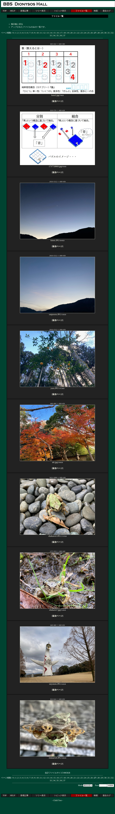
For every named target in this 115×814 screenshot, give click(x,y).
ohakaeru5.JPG (57, 535)
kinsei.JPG (57, 239)
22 (78, 33)
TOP (4, 11)
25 (88, 33)
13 (48, 33)
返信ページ (57, 101)
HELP (12, 11)
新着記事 (24, 11)
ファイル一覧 (81, 11)
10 (37, 33)
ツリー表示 (40, 11)
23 (81, 33)
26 (92, 33)
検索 (96, 11)
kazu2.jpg (57, 94)
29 (102, 33)
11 (41, 33)
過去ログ (107, 11)
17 (61, 33)
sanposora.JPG (57, 313)
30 (105, 33)
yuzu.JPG (57, 387)
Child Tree (57, 800)
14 (51, 33)
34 (54, 35)
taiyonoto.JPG (57, 683)
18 (65, 33)
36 (61, 35)
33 (51, 35)
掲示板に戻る (17, 24)
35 (58, 35)
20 (71, 33)
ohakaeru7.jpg (57, 609)
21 (75, 33)
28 (98, 33)
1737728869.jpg (57, 165)
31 (109, 33)
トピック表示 (60, 11)
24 (85, 33)
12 (44, 33)
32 (112, 33)
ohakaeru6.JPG (57, 757)
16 (58, 33)
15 (54, 33)
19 (68, 33)
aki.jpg (57, 461)
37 (64, 35)
